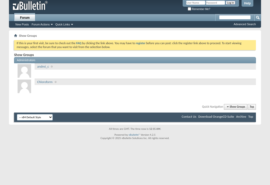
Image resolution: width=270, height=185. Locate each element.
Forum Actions (41, 24)
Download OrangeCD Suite (216, 116)
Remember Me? (199, 9)
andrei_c (43, 66)
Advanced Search (245, 24)
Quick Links (62, 24)
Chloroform (45, 82)
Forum (24, 18)
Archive (241, 116)
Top (252, 106)
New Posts (22, 24)
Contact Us (189, 116)
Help (247, 3)
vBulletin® (134, 134)
